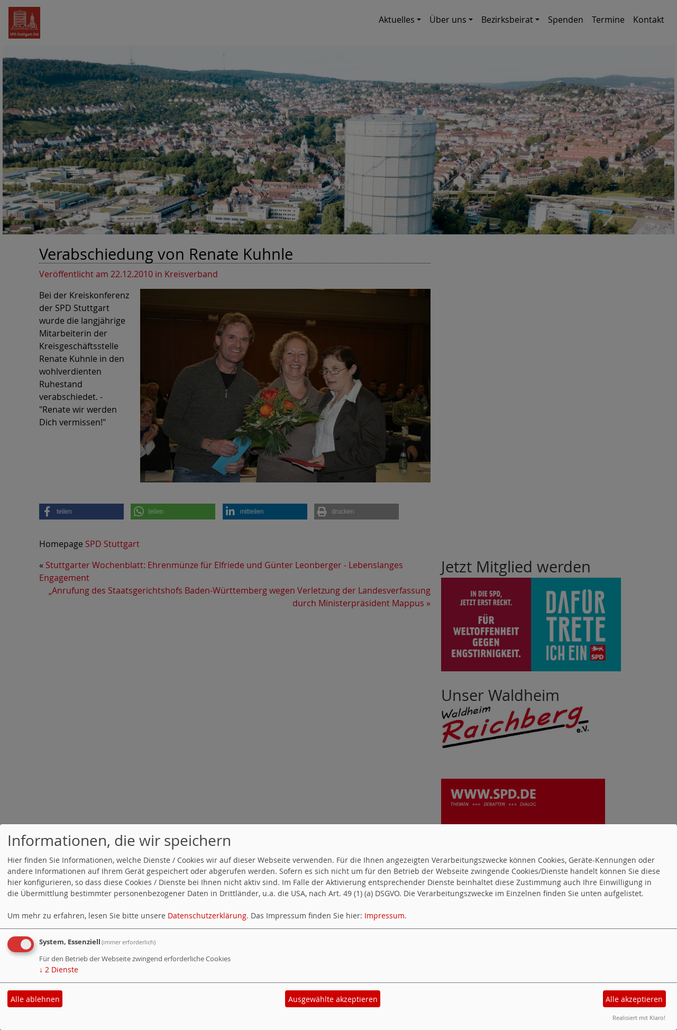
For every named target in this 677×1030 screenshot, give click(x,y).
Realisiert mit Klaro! (638, 1018)
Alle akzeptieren (634, 999)
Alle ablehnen (35, 999)
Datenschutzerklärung (207, 915)
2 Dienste (58, 969)
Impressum (384, 915)
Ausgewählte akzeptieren (333, 999)
